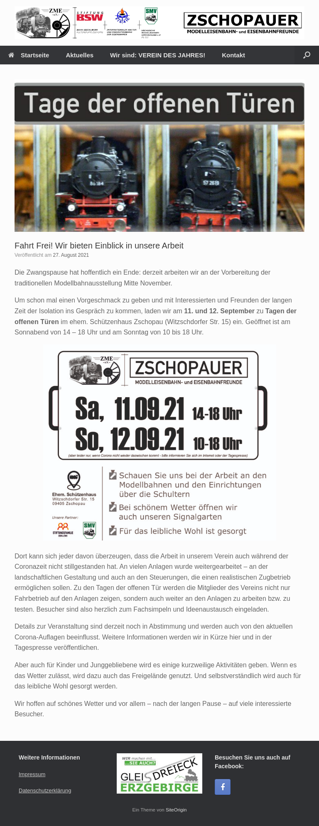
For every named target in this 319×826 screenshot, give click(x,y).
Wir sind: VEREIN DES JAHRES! (157, 55)
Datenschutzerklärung (45, 790)
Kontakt (233, 55)
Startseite (28, 55)
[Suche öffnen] (306, 55)
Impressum (32, 774)
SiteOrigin (176, 809)
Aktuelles (79, 55)
